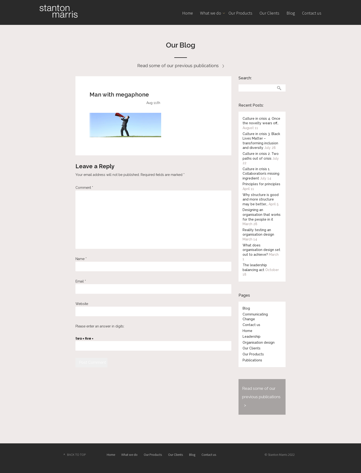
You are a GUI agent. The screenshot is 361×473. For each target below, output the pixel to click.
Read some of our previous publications (180, 65)
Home (187, 13)
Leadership (251, 336)
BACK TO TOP (76, 454)
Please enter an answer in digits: (99, 326)
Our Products (240, 13)
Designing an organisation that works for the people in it (262, 214)
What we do (210, 13)
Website (81, 304)
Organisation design (259, 342)
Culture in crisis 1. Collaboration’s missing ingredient (261, 173)
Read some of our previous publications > (261, 397)
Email (80, 281)
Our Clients (269, 13)
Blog (291, 13)
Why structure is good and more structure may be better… (261, 199)
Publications (252, 360)
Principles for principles (261, 184)
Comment (84, 188)
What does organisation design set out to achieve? (261, 249)
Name (81, 259)
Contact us (311, 13)
